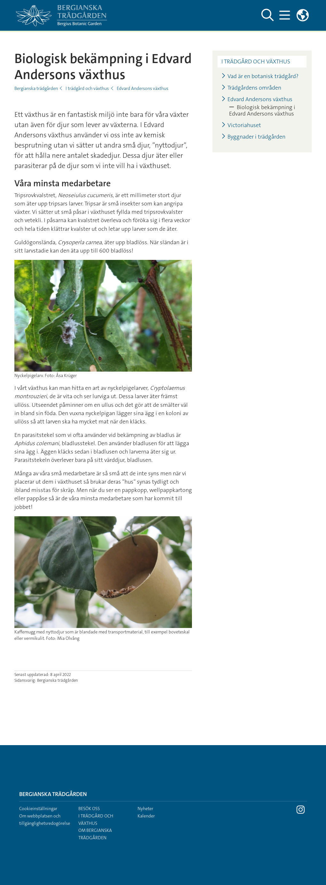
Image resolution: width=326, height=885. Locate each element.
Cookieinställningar (38, 808)
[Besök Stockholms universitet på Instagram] (301, 811)
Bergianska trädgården (36, 88)
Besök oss (89, 808)
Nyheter (145, 808)
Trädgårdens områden (251, 87)
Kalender (146, 816)
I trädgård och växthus (87, 88)
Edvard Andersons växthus (142, 88)
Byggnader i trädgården (253, 136)
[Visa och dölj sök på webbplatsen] (267, 15)
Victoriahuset (241, 125)
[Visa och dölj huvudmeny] (284, 15)
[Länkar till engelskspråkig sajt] (302, 15)
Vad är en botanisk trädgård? (259, 76)
